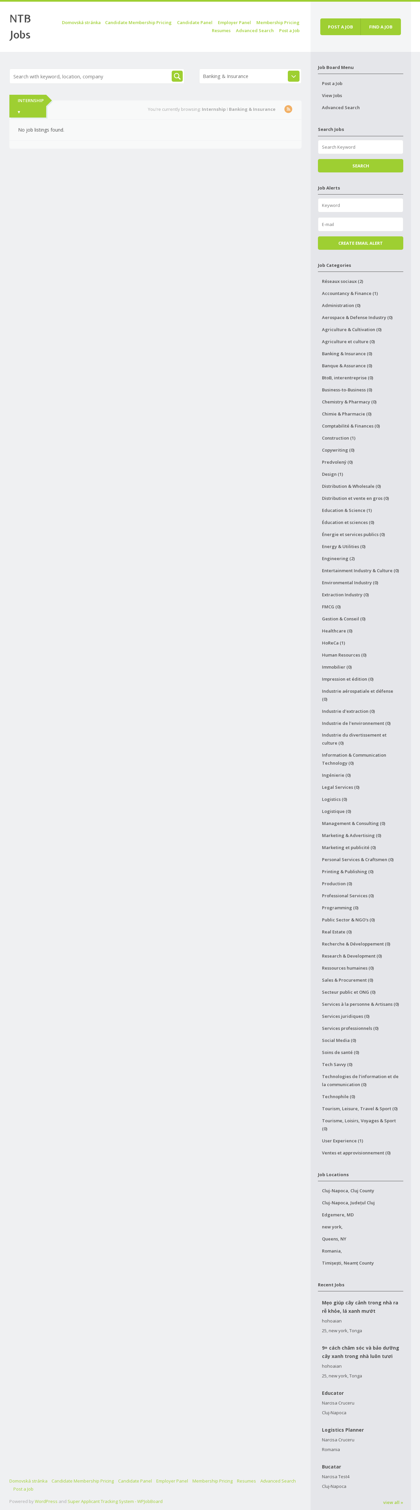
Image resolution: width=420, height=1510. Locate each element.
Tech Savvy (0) (337, 1064)
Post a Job (289, 30)
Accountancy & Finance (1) (350, 293)
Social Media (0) (339, 1040)
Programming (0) (340, 908)
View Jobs (332, 95)
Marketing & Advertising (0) (351, 835)
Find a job (381, 27)
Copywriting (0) (338, 450)
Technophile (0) (338, 1096)
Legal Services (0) (340, 787)
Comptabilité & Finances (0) (351, 426)
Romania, (332, 1251)
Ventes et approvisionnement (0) (356, 1153)
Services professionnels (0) (350, 1028)
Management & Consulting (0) (353, 823)
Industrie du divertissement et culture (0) (354, 739)
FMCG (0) (331, 607)
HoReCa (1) (333, 643)
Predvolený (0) (337, 462)
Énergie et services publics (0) (353, 534)
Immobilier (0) (337, 667)
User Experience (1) (342, 1141)
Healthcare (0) (337, 631)
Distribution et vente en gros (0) (355, 498)
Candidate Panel (195, 22)
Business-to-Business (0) (347, 390)
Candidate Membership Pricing (138, 22)
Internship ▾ (31, 106)
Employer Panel (234, 22)
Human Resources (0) (344, 655)
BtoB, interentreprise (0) (347, 378)
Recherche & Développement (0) (356, 944)
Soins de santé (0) (340, 1052)
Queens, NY (334, 1239)
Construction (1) (338, 438)
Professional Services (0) (348, 896)
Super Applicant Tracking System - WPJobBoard (115, 1501)
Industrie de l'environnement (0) (356, 723)
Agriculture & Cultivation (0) (352, 329)
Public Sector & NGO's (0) (348, 920)
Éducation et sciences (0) (348, 522)
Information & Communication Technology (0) (354, 759)
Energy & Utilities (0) (343, 546)
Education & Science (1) (347, 510)
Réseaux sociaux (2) (342, 281)
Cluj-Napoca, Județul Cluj (348, 1203)
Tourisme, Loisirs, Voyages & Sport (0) (359, 1125)
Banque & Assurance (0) (347, 366)
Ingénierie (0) (336, 775)
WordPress (46, 1501)
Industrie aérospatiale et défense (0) (357, 695)
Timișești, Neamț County (348, 1263)
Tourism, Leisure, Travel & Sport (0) (360, 1109)
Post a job (340, 27)
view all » (393, 1502)
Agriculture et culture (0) (348, 341)
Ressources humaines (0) (348, 968)
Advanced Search (255, 30)
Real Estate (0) (337, 932)
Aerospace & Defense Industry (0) (357, 317)
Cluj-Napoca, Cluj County (348, 1191)
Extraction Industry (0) (345, 595)
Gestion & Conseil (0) (343, 619)
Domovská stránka (81, 22)
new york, (332, 1227)
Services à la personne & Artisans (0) (360, 1004)
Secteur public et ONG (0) (348, 992)
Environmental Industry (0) (350, 583)
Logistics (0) (334, 799)
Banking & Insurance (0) (347, 354)
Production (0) (337, 884)
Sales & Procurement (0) (347, 980)
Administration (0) (341, 305)
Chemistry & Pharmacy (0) (349, 402)
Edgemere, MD (338, 1215)
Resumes (221, 30)
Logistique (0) (336, 811)
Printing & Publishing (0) (347, 872)
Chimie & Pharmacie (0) (346, 414)
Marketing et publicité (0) (349, 847)
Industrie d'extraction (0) (348, 711)
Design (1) (332, 474)
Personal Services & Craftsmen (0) (358, 859)
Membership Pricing (278, 22)
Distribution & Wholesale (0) (351, 486)
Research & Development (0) (352, 956)
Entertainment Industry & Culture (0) (360, 571)
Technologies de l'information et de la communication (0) (360, 1080)
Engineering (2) (338, 558)
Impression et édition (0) (347, 679)
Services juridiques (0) (345, 1016)
